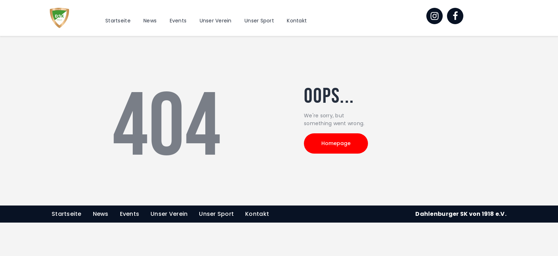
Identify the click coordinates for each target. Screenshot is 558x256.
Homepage (336, 143)
